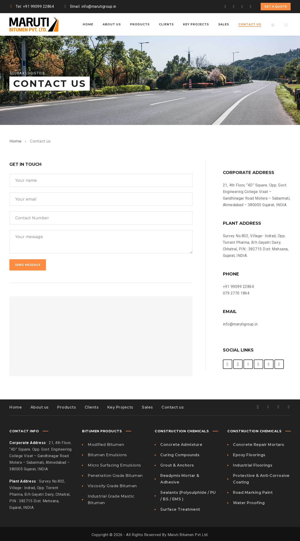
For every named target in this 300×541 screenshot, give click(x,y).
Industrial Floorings (252, 465)
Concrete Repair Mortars (258, 444)
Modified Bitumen (106, 444)
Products (66, 407)
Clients (92, 407)
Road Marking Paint (253, 492)
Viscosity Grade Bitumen (112, 486)
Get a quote (275, 6)
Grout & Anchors (177, 465)
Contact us (172, 407)
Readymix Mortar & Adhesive (179, 478)
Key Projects (120, 407)
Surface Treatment (180, 509)
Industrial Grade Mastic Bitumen (111, 499)
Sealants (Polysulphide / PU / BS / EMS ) (188, 495)
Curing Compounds (179, 455)
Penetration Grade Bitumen (115, 475)
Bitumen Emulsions (107, 455)
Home (15, 141)
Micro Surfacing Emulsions (114, 465)
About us (39, 407)
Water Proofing (249, 503)
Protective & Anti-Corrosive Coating (261, 478)
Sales (147, 407)
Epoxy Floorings (249, 455)
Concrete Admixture (181, 444)
